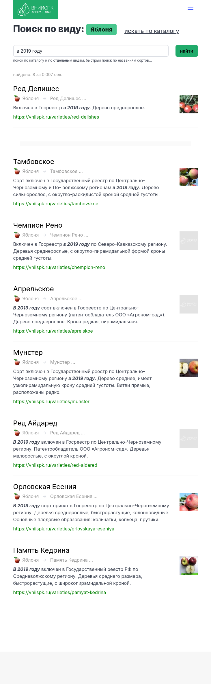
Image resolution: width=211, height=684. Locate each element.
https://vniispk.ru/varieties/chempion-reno (59, 267)
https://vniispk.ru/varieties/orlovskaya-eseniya (63, 529)
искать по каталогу (151, 30)
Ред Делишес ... (68, 98)
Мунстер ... (62, 362)
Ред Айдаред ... (67, 433)
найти (186, 51)
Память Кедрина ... (71, 560)
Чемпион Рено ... (69, 235)
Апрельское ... (66, 298)
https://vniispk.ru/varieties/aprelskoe (53, 331)
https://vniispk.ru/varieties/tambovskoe (55, 204)
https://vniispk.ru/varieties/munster (51, 401)
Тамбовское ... (66, 171)
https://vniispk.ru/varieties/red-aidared (55, 465)
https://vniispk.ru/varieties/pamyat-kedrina (59, 592)
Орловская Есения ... (74, 496)
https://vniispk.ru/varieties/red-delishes (56, 117)
